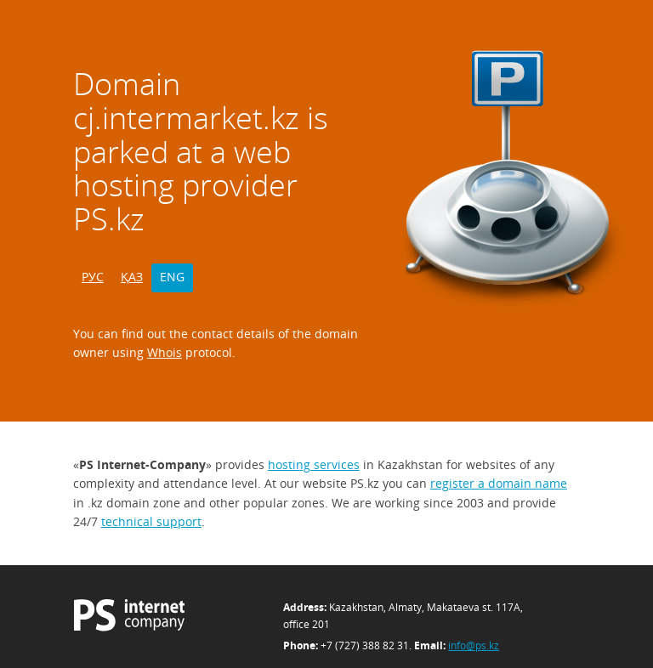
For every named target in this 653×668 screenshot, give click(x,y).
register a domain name (498, 483)
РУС (93, 277)
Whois (164, 352)
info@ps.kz (473, 645)
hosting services (314, 464)
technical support (151, 521)
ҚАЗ (132, 277)
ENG (172, 277)
